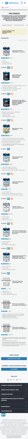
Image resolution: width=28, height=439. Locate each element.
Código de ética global (15, 431)
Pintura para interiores (19, 25)
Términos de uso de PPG (11, 429)
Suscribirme (14, 369)
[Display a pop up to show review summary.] (11, 58)
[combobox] (14, 7)
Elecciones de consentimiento (14, 437)
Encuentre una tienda (14, 358)
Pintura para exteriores (7, 25)
